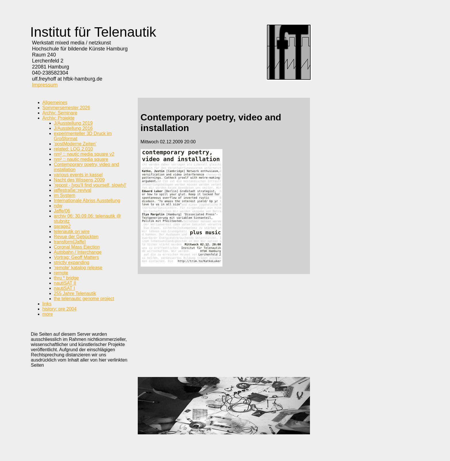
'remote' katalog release (78, 267)
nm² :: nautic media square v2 (84, 154)
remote (61, 272)
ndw (58, 205)
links (47, 303)
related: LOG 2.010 (73, 148)
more (47, 314)
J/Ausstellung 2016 (73, 128)
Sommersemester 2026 (66, 107)
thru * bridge (66, 278)
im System (64, 195)
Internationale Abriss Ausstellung (87, 200)
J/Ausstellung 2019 (73, 123)
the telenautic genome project (84, 298)
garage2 (62, 226)
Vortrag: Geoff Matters (76, 257)
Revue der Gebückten (76, 236)
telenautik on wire (72, 231)
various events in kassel (78, 174)
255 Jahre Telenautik (75, 293)
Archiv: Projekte (58, 118)
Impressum (45, 85)
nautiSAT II (65, 283)
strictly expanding (72, 262)
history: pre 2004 (59, 308)
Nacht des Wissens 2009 (79, 179)
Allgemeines (54, 102)
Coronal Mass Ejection (77, 247)
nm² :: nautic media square (81, 159)
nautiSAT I (64, 288)
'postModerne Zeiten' (75, 143)
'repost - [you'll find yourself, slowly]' (90, 185)
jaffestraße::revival (72, 190)
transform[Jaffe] (70, 241)
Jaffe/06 (62, 210)
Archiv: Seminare (59, 112)
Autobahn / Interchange (78, 252)
